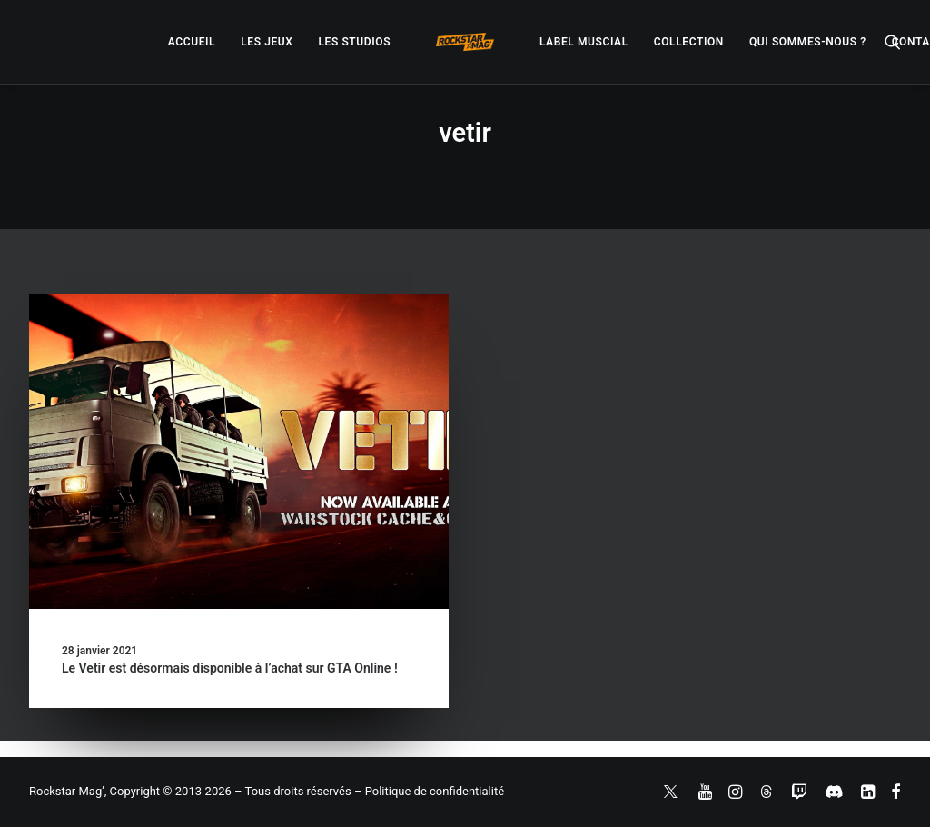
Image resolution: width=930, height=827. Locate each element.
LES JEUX (266, 41)
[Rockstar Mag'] (465, 42)
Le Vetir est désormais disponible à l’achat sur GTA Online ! (230, 668)
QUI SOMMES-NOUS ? (807, 41)
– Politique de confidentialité (429, 791)
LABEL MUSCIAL (583, 41)
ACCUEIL (191, 41)
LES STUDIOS (354, 41)
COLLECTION (689, 41)
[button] (893, 42)
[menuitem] (191, 42)
